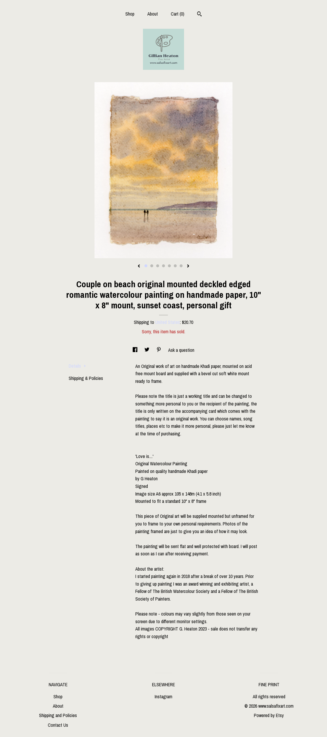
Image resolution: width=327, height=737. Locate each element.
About (152, 14)
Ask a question (181, 350)
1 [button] (145, 265)
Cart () (177, 14)
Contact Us (58, 725)
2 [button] (151, 265)
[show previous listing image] (138, 266)
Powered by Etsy (269, 715)
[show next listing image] (188, 266)
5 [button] (169, 265)
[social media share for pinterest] (159, 350)
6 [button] (175, 265)
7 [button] (181, 265)
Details (77, 366)
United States (167, 322)
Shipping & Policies (86, 378)
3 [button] (157, 265)
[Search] (199, 14)
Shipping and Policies (58, 715)
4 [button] (163, 265)
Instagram (163, 696)
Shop (129, 14)
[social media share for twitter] (147, 350)
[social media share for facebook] (136, 350)
